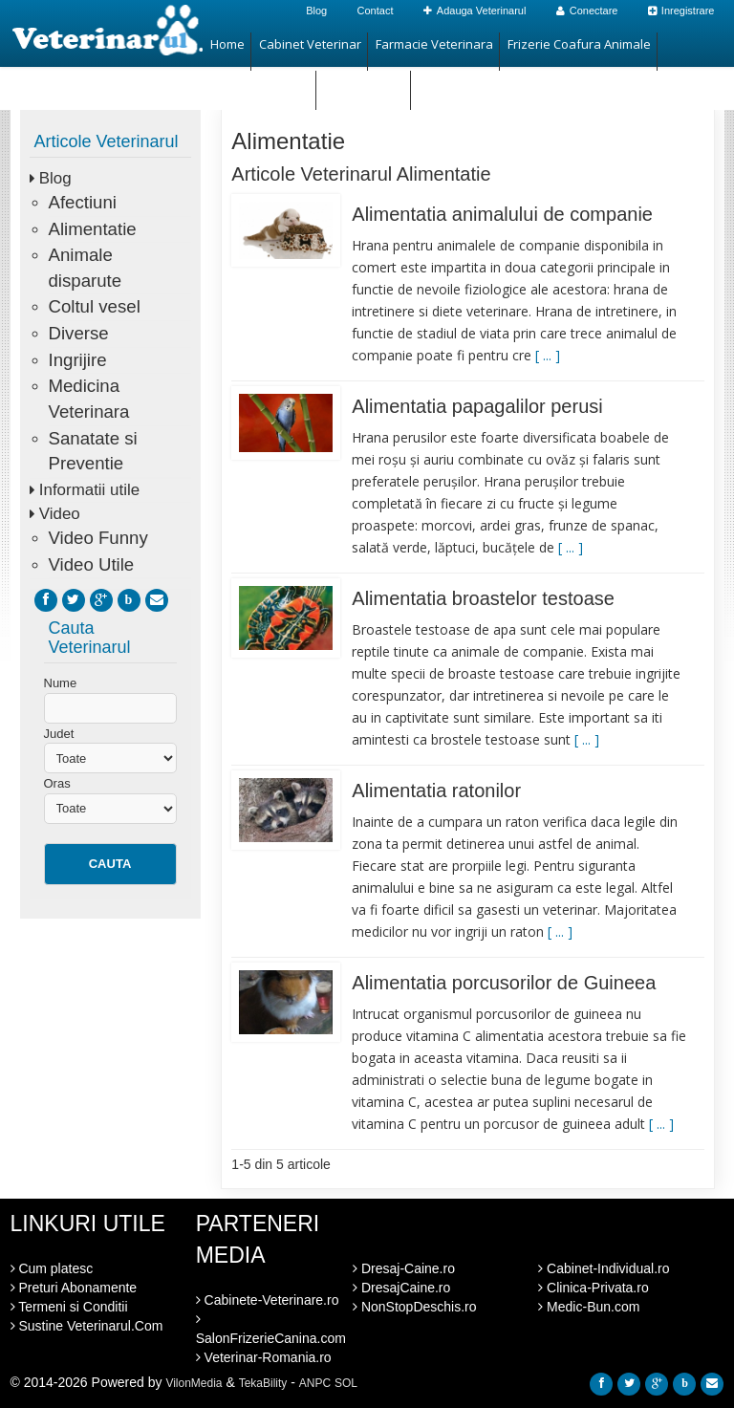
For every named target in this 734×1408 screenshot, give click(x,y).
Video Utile (92, 564)
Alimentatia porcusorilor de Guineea (504, 982)
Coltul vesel (94, 306)
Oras (57, 783)
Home (227, 44)
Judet (59, 733)
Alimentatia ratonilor (436, 790)
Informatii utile (89, 490)
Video (59, 514)
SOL (346, 1383)
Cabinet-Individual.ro (603, 1268)
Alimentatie (93, 229)
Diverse (79, 333)
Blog (316, 10)
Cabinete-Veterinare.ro (267, 1300)
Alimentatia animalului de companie (502, 214)
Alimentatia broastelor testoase (483, 598)
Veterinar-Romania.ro (264, 1357)
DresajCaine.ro (401, 1287)
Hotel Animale (364, 82)
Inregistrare (681, 10)
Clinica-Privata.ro (593, 1287)
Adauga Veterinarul (475, 10)
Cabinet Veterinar (310, 44)
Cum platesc (52, 1268)
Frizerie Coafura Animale (579, 44)
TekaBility (263, 1383)
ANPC (315, 1383)
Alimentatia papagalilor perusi (477, 406)
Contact (375, 10)
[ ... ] (547, 355)
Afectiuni (83, 202)
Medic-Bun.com (588, 1306)
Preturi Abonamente (74, 1287)
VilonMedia (193, 1383)
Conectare (587, 10)
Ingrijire (78, 360)
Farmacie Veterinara (434, 44)
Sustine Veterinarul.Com (87, 1325)
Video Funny (98, 538)
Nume (60, 683)
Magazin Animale (260, 82)
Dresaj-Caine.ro (404, 1268)
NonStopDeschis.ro (415, 1306)
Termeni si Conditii (69, 1306)
